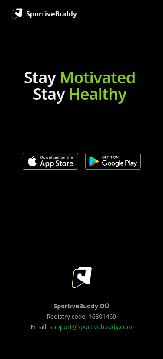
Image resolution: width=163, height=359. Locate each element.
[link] (42, 14)
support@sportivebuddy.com (91, 327)
